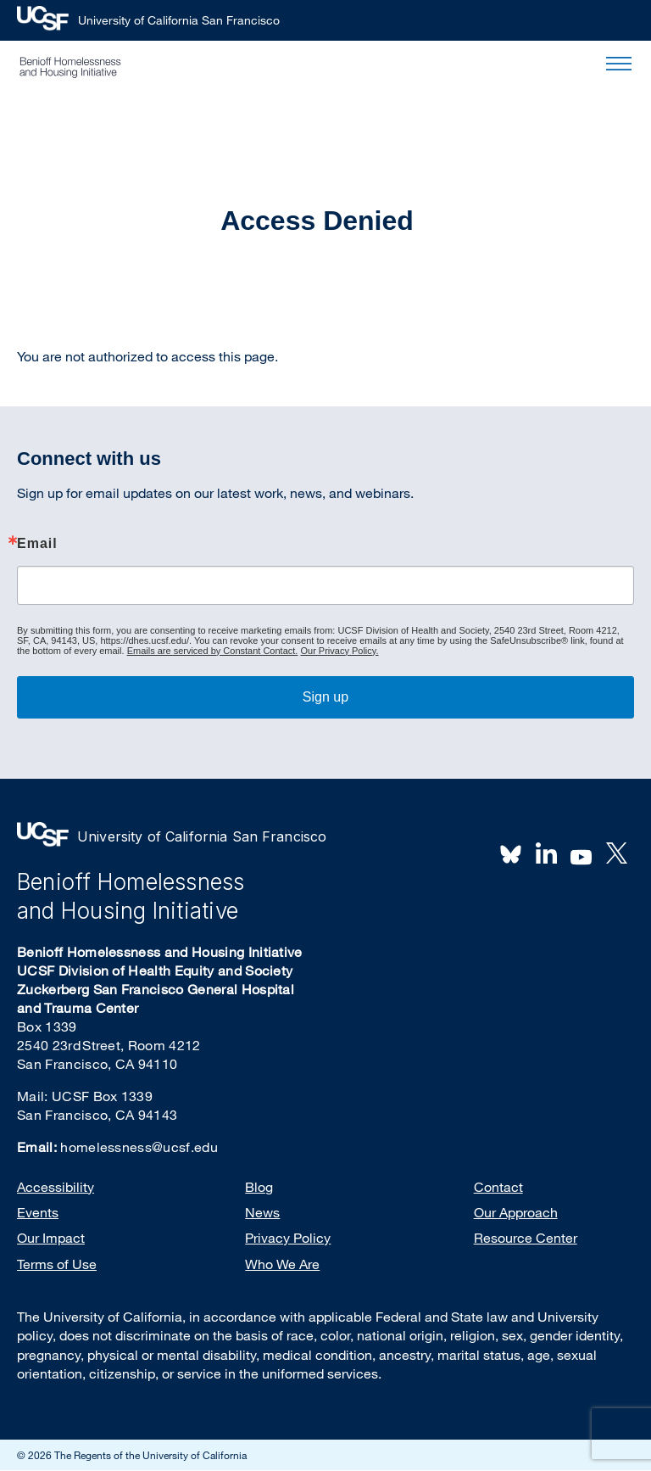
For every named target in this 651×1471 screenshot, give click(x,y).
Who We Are (282, 1264)
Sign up (325, 697)
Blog (259, 1186)
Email (37, 544)
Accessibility (55, 1186)
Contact (498, 1186)
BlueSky (511, 853)
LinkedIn (546, 853)
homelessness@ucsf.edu (139, 1146)
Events (37, 1212)
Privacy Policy (288, 1237)
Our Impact (51, 1237)
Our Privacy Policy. (339, 651)
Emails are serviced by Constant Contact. (212, 651)
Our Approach (516, 1212)
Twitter (616, 853)
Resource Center (525, 1237)
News (262, 1212)
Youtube (581, 855)
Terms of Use (57, 1264)
